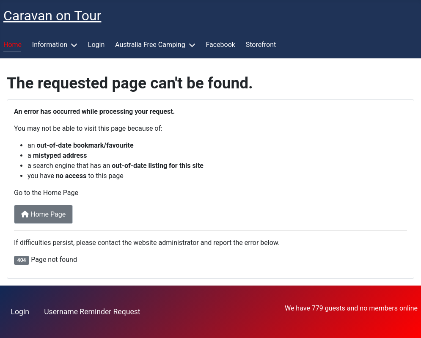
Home (12, 45)
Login (96, 45)
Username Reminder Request (92, 312)
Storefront (261, 45)
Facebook (220, 45)
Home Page (43, 214)
